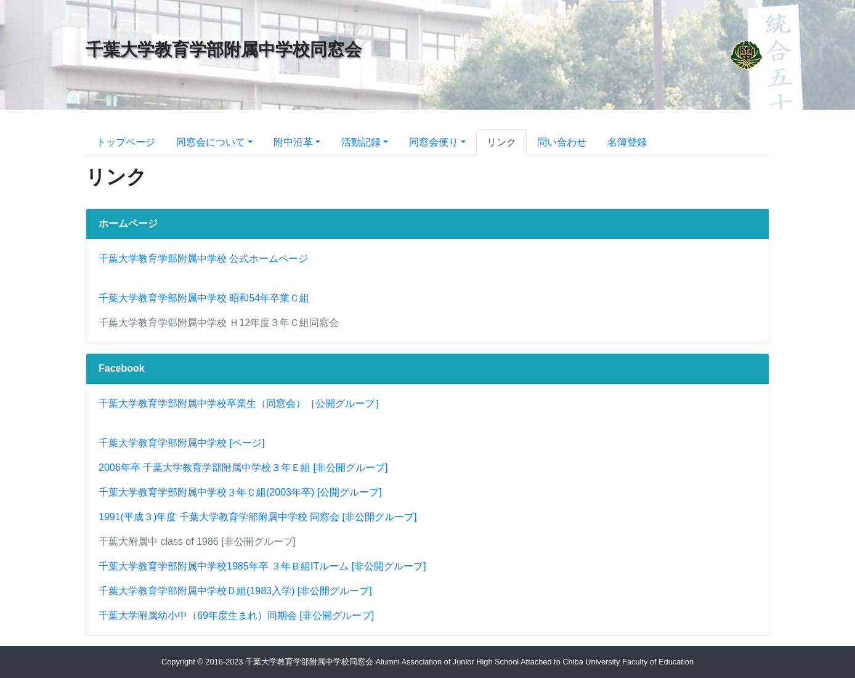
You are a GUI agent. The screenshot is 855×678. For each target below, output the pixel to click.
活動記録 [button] (361, 142)
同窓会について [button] (210, 142)
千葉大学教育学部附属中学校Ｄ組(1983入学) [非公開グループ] (235, 591)
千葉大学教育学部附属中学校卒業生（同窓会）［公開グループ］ (241, 403)
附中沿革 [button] (293, 142)
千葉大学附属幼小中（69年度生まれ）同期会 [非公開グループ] (236, 615)
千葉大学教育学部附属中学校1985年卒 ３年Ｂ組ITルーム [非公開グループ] (262, 566)
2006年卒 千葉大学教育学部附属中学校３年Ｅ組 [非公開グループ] (243, 467)
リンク (501, 142)
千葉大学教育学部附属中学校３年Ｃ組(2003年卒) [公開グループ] (240, 492)
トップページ (125, 142)
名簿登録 (627, 142)
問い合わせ (561, 142)
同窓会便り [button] (433, 142)
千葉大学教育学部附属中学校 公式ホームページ (203, 258)
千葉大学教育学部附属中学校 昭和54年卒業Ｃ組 (204, 298)
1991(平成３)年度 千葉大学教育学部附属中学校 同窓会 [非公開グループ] (257, 517)
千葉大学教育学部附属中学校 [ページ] (181, 443)
